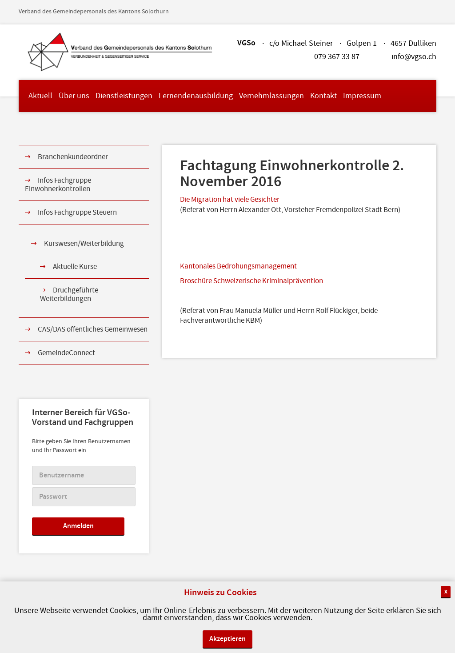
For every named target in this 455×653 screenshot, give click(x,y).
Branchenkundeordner (73, 157)
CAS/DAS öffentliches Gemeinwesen (93, 329)
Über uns (74, 96)
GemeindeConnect (66, 353)
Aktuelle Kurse (75, 267)
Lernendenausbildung (196, 96)
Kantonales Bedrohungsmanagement (238, 266)
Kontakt (323, 96)
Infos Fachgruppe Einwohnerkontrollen (58, 185)
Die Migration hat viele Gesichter (229, 199)
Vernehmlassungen (271, 96)
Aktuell (40, 96)
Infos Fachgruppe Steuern (77, 212)
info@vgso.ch (413, 57)
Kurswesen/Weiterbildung (84, 243)
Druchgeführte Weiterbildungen (69, 294)
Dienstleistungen (124, 96)
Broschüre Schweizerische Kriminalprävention (251, 281)
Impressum (362, 96)
